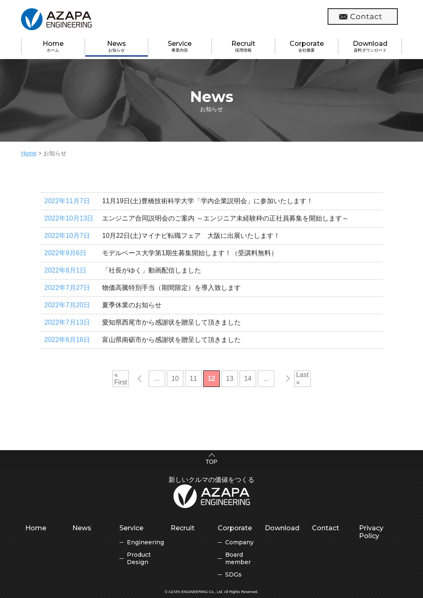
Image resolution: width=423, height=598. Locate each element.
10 (175, 378)
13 (229, 378)
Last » (302, 378)
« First (120, 378)
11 (193, 378)
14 (248, 378)
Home (28, 153)
